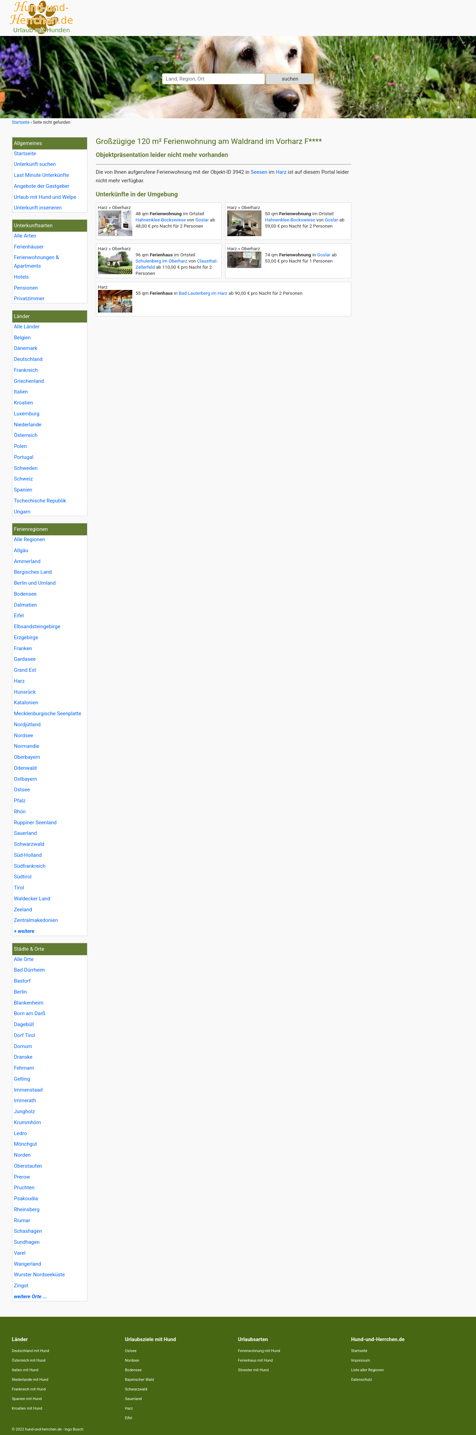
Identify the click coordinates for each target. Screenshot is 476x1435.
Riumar (22, 1220)
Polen (20, 446)
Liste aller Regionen (367, 1370)
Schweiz (23, 479)
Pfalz (20, 801)
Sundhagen (27, 1242)
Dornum (23, 1046)
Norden (22, 1155)
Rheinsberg (27, 1209)
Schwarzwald (29, 844)
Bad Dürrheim (29, 970)
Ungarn (22, 512)
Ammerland (27, 561)
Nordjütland (27, 724)
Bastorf (22, 981)
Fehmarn (24, 1068)
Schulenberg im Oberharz (161, 261)
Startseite (25, 153)
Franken (23, 648)
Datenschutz (361, 1379)
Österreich (26, 435)
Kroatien (23, 403)
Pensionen (26, 288)
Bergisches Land (33, 572)
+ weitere (24, 931)
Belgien (22, 338)
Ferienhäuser (29, 247)
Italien (21, 392)
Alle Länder (27, 327)
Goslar (202, 219)
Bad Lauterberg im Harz (203, 293)
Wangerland (27, 1264)
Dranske (23, 1057)
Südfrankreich (30, 866)
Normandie (26, 746)
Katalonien (26, 703)
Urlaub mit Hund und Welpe (45, 197)
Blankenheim (29, 1003)
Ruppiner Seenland (35, 822)
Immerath (25, 1100)
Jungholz (24, 1111)
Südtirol (23, 877)
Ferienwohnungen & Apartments (36, 261)
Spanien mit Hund (27, 1399)
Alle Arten (25, 236)
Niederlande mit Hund (30, 1379)
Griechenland (29, 381)
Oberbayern (27, 757)
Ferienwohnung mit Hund (259, 1351)
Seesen (259, 172)
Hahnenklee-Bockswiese (161, 219)
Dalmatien (25, 605)
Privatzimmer (29, 298)
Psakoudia (26, 1198)
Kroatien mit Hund (27, 1408)
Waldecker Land (32, 899)
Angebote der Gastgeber (42, 186)
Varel (20, 1253)
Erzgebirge (26, 637)
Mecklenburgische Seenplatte (48, 713)
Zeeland (23, 910)
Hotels (21, 277)
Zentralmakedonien (36, 920)
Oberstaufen (28, 1166)
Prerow (22, 1177)
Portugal (24, 457)
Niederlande (27, 425)
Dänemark (25, 348)
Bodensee (25, 594)
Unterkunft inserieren (38, 208)
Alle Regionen (29, 539)
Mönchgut (25, 1144)
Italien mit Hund (25, 1370)
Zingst (21, 1285)
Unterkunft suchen (35, 164)
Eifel (19, 615)
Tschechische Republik (40, 501)
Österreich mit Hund (29, 1360)
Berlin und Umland (35, 583)
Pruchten (24, 1187)
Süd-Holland (28, 855)
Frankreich (26, 370)
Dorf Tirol (24, 1035)
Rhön (20, 811)
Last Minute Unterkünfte (41, 175)
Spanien (23, 490)
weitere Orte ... (30, 1296)
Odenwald (25, 768)
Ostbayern (25, 779)
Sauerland (25, 833)
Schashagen (28, 1231)
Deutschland (28, 359)
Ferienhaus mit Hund (255, 1360)
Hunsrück (25, 692)
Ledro (20, 1133)
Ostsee (22, 790)
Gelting (22, 1079)
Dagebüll (24, 1024)
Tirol (19, 888)
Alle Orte (24, 959)
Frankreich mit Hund (29, 1389)
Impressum (360, 1360)
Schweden (26, 468)
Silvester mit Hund (253, 1370)
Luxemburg (27, 414)
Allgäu (21, 550)
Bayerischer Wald (139, 1379)
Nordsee (23, 735)
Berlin (20, 992)
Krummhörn (27, 1122)
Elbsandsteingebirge (37, 626)
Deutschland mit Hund (30, 1351)
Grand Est (25, 670)
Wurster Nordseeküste (39, 1275)
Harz (19, 681)
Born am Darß (30, 1013)
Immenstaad (28, 1090)
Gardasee (25, 659)
